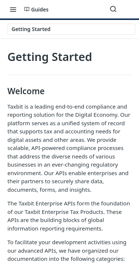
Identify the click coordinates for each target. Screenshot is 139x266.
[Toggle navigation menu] (13, 9)
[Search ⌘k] (113, 9)
